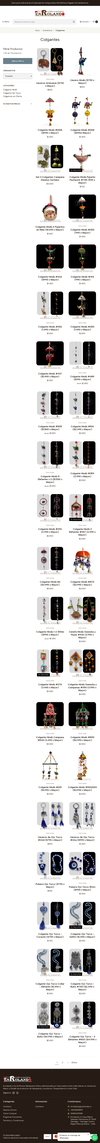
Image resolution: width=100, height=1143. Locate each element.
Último (74, 1062)
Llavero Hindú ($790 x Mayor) (82, 81)
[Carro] (95, 22)
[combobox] (44, 21)
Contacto (7, 1106)
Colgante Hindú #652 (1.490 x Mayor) (50, 330)
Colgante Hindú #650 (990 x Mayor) (82, 233)
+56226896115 (75, 1110)
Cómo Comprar (10, 1113)
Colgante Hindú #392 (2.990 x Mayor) (50, 532)
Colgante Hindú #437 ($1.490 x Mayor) (50, 377)
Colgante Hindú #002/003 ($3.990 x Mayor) (82, 790)
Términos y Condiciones (13, 1120)
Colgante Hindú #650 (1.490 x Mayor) (82, 330)
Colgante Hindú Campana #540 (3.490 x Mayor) (50, 741)
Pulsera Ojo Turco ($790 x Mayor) (50, 887)
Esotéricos (47, 30)
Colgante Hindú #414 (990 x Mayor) (82, 280)
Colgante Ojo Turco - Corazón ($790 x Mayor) (50, 937)
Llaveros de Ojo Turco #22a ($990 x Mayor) (82, 840)
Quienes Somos (10, 1110)
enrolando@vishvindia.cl (79, 1106)
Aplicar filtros (18, 61)
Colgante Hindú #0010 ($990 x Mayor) (50, 133)
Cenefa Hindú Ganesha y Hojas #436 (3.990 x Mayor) (82, 636)
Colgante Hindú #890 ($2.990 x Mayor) (82, 741)
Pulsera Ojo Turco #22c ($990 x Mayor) (82, 890)
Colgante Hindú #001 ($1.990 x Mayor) (50, 790)
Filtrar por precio (17, 104)
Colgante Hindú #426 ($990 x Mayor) (50, 280)
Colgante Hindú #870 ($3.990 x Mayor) (82, 585)
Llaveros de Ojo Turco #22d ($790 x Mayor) (50, 840)
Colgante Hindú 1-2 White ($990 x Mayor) (50, 635)
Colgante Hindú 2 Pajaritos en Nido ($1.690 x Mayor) (50, 230)
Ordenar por (9, 71)
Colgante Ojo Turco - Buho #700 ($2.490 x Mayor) (82, 988)
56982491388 (75, 1113)
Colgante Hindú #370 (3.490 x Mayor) (50, 688)
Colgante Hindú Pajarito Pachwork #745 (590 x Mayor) (82, 182)
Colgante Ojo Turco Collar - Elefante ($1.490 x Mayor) (50, 988)
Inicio (37, 30)
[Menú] (6, 22)
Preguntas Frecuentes (12, 1117)
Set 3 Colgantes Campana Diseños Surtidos (50, 180)
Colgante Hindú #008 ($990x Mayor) (82, 133)
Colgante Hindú (10, 89)
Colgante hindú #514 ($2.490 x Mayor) (82, 430)
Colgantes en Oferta (12, 96)
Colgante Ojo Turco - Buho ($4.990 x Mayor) (50, 1037)
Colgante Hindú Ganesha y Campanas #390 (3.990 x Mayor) (82, 689)
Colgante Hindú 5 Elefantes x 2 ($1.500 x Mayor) (50, 481)
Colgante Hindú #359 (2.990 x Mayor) (82, 477)
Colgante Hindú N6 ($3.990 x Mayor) (50, 585)
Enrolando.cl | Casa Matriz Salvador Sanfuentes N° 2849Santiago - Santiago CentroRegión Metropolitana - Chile (82, 1120)
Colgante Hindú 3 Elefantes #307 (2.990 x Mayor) (82, 534)
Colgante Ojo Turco (12, 93)
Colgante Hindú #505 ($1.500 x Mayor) (50, 430)
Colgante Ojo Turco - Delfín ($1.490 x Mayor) (82, 937)
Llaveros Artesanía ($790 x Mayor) (50, 84)
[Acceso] (85, 22)
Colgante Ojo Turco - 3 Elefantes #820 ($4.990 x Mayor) (82, 1041)
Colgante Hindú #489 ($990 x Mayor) (82, 380)
